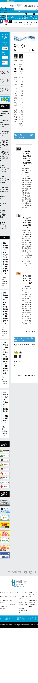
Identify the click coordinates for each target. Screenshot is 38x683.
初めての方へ (4, 596)
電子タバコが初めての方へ (3, 17)
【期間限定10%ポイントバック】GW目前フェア (4, 123)
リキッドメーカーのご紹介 (4, 90)
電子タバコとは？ (10, 17)
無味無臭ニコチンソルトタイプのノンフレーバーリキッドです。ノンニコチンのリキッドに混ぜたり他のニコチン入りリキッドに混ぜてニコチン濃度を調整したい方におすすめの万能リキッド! (21, 102)
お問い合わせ (34, 6)
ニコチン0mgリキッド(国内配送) (3, 214)
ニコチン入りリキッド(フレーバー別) (3, 168)
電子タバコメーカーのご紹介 (4, 80)
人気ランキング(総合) (35, 17)
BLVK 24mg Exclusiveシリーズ (4, 134)
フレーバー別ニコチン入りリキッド (16, 17)
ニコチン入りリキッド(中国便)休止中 (3, 225)
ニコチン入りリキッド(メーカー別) (3, 179)
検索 (3, 62)
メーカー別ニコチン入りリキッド (22, 17)
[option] (16, 359)
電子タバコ (28, 17)
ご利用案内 (25, 6)
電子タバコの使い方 (4, 72)
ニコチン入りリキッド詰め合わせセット (4, 189)
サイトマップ (2, 618)
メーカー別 (13, 596)
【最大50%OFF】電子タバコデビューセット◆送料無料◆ (4, 156)
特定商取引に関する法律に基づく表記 (23, 618)
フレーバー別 (14, 592)
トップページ (4, 592)
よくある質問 (6, 618)
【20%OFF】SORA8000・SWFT (5, 113)
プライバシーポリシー (12, 618)
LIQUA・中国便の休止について (4, 608)
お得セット (3, 198)
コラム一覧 (22, 592)
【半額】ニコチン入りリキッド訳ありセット (4, 144)
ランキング (13, 604)
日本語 (12, 6)
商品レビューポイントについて (32, 594)
